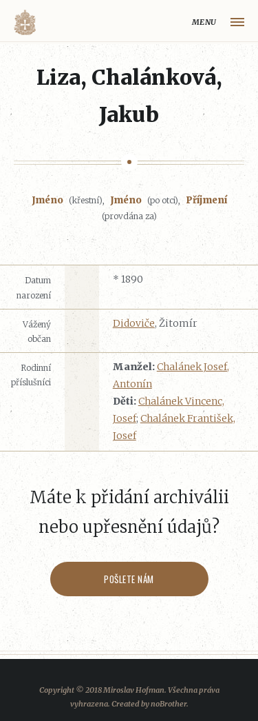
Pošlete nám (129, 579)
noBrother (168, 704)
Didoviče (134, 323)
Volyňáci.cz (25, 22)
